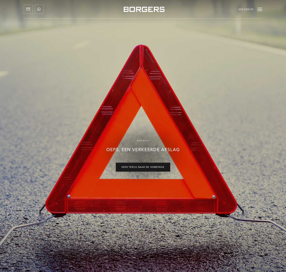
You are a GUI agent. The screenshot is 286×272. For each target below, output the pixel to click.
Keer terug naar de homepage (143, 167)
